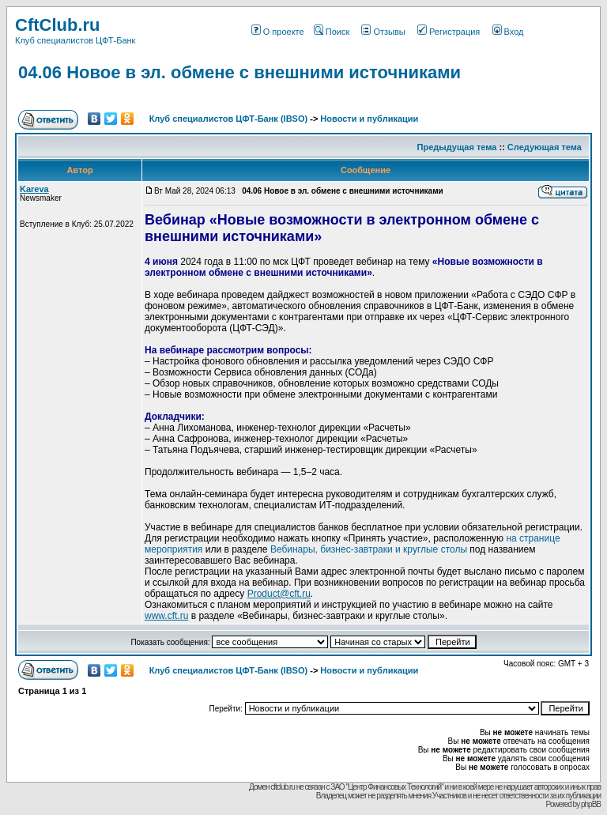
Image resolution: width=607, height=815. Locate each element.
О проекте (277, 31)
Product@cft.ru (279, 593)
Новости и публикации (369, 118)
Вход (508, 31)
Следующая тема (544, 147)
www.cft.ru (166, 615)
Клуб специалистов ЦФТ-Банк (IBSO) (228, 118)
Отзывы (383, 31)
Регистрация (448, 31)
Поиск (331, 31)
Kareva (34, 189)
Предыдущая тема (457, 147)
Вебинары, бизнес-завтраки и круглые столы (368, 549)
